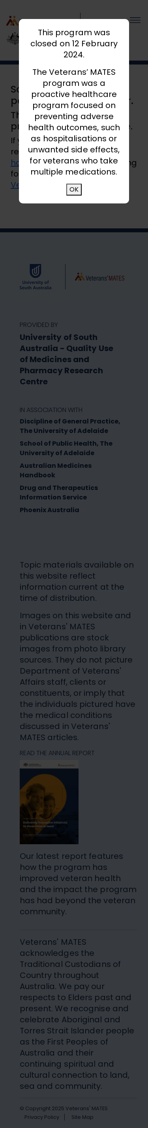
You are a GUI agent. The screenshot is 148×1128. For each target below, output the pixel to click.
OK (74, 189)
